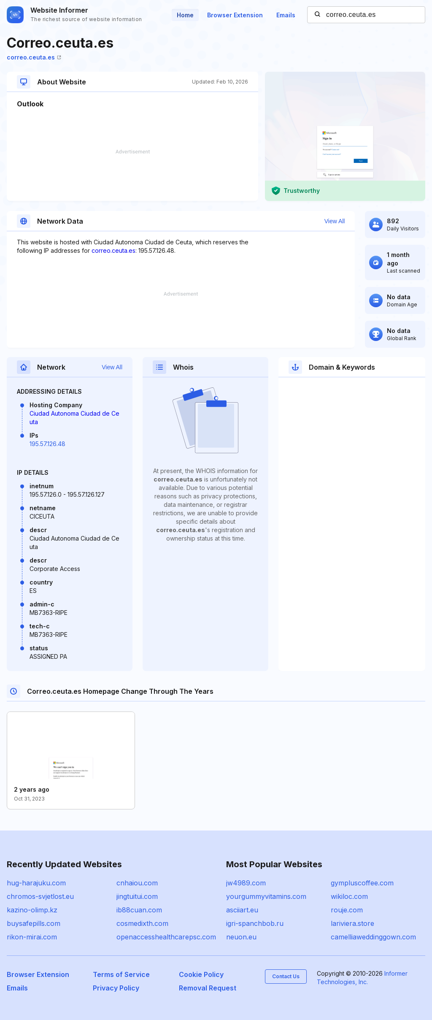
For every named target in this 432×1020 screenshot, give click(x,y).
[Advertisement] (132, 175)
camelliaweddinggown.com (373, 937)
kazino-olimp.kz (32, 910)
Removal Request (207, 988)
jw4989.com (246, 883)
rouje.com (347, 910)
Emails (285, 15)
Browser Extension (235, 15)
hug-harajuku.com (36, 883)
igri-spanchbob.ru (255, 923)
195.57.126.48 (47, 443)
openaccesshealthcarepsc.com (166, 937)
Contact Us (286, 976)
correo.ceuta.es (34, 57)
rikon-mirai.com (32, 937)
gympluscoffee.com (362, 883)
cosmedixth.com (142, 923)
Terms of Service (121, 974)
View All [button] (334, 221)
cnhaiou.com (137, 883)
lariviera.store (352, 923)
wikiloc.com (349, 896)
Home (185, 15)
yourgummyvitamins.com (266, 896)
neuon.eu (241, 937)
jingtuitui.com (137, 896)
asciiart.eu (242, 910)
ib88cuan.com (139, 910)
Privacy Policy (116, 988)
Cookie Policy (201, 974)
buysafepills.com (33, 923)
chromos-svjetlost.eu (40, 896)
